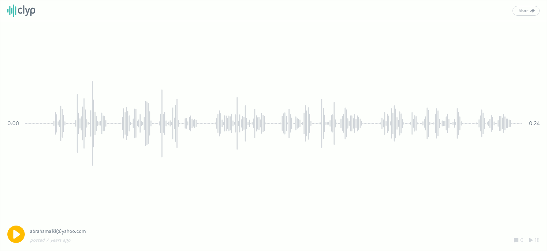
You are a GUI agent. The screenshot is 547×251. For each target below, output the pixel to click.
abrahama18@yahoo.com (58, 231)
